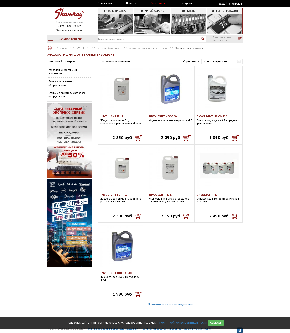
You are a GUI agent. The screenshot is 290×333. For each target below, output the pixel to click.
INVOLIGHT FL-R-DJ (113, 194)
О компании (105, 3)
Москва (65, 3)
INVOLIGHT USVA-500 (212, 116)
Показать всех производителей (170, 304)
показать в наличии (116, 61)
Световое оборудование (109, 48)
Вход (222, 3)
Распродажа (158, 3)
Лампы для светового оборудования (61, 83)
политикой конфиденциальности (183, 322)
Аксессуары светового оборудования (148, 48)
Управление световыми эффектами (62, 71)
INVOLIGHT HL (207, 194)
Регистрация (235, 3)
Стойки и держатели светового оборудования (67, 94)
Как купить (186, 3)
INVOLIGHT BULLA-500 (116, 273)
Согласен (216, 322)
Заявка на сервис (69, 30)
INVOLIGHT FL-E (160, 194)
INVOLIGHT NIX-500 (163, 116)
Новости (131, 3)
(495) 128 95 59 (69, 26)
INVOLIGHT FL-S (111, 116)
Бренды (50, 48)
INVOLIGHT (82, 48)
